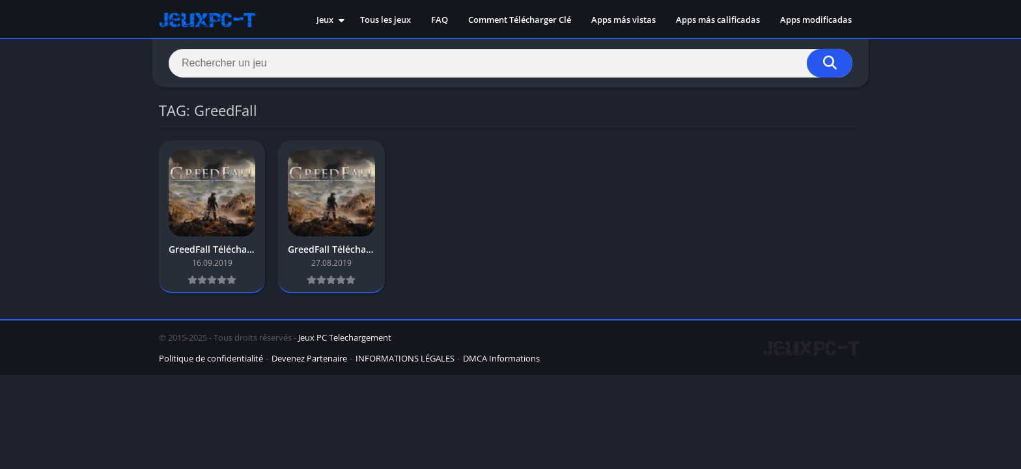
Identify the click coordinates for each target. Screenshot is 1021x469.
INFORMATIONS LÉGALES (405, 358)
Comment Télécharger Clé (519, 19)
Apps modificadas (816, 19)
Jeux (324, 19)
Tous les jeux (385, 19)
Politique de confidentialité (211, 358)
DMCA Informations (501, 358)
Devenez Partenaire (309, 358)
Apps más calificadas (718, 19)
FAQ (439, 19)
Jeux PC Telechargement (344, 337)
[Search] (510, 63)
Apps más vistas (623, 19)
